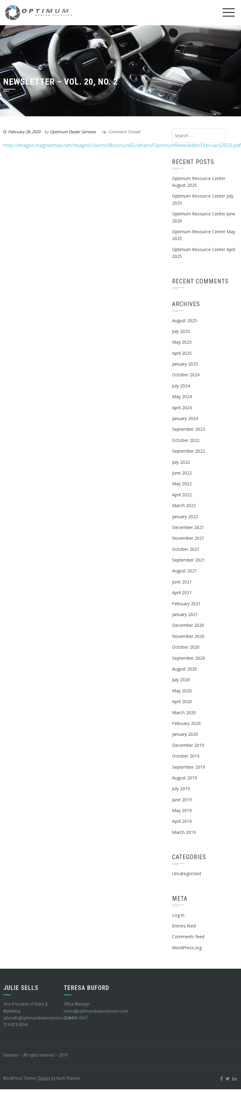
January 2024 (185, 418)
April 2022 (182, 495)
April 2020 (182, 701)
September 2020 (188, 658)
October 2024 (185, 375)
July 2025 (181, 331)
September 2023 (188, 429)
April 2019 (182, 821)
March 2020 (184, 712)
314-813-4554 (15, 1024)
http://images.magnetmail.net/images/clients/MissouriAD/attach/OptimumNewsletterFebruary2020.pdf (122, 145)
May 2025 (182, 342)
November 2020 (188, 636)
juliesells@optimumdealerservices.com (37, 1017)
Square (44, 1078)
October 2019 (185, 756)
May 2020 (182, 691)
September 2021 (188, 560)
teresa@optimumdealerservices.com (96, 1011)
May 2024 (182, 396)
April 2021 (182, 592)
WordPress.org (187, 948)
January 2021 (185, 614)
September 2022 (188, 451)
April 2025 (182, 353)
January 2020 (185, 734)
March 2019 (184, 832)
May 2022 (182, 483)
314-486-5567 (76, 1017)
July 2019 (181, 788)
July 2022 (181, 462)
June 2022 (182, 473)
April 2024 (182, 407)
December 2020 (188, 625)
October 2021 (185, 549)
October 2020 (185, 647)
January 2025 (185, 364)
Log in (178, 915)
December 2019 (188, 745)
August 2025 (184, 320)
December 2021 (188, 527)
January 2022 (185, 516)
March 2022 (184, 505)
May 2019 (182, 810)
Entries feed (184, 926)
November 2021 (188, 538)
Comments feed (188, 936)
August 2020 (184, 669)
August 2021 (184, 571)
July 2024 (181, 386)
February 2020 (186, 723)
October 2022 (185, 440)
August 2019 (184, 778)
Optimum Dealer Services (73, 131)
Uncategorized (186, 873)
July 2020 (181, 680)
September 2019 (188, 767)
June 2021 (182, 582)
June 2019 (182, 800)
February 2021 (186, 604)
